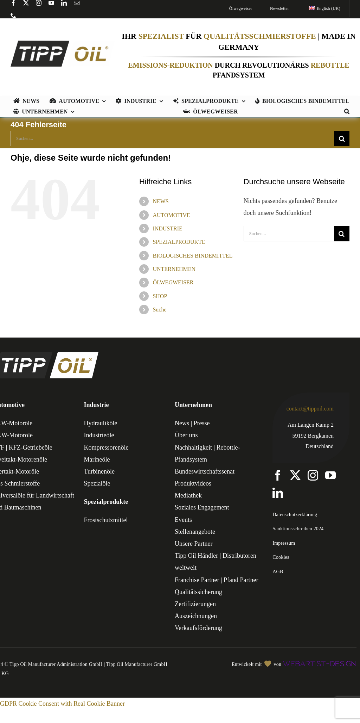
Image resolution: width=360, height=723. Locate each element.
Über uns (186, 435)
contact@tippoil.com (310, 409)
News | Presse (192, 423)
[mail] (76, 3)
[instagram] (38, 3)
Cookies (280, 557)
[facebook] (13, 3)
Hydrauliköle (100, 423)
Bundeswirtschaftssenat (204, 471)
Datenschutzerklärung (294, 514)
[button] (346, 112)
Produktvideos (193, 483)
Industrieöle (99, 435)
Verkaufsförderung (198, 627)
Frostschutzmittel (106, 520)
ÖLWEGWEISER (173, 282)
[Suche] (341, 138)
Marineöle (97, 459)
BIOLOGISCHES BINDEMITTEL (192, 256)
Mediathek (188, 495)
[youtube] (51, 3)
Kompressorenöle (106, 447)
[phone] (13, 15)
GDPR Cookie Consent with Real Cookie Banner (62, 703)
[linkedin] (64, 3)
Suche (159, 310)
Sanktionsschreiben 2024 (297, 528)
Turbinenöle (99, 471)
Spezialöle (97, 483)
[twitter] (26, 3)
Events (183, 519)
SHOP (160, 296)
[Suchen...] (172, 138)
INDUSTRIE (167, 228)
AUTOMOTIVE (171, 215)
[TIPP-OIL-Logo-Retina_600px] (63, 43)
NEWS (160, 201)
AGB (277, 571)
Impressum (283, 543)
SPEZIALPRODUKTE (179, 242)
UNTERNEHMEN (174, 269)
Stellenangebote (195, 531)
